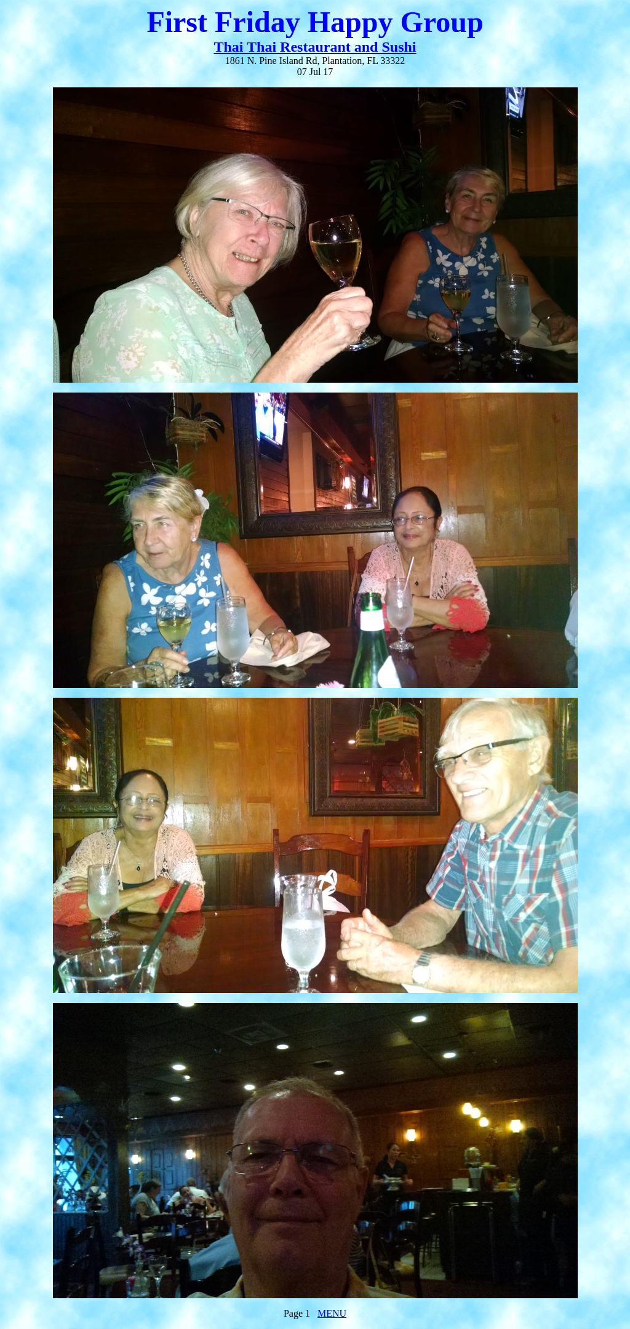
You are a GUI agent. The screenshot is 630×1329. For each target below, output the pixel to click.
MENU (331, 1313)
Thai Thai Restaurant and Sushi (314, 47)
